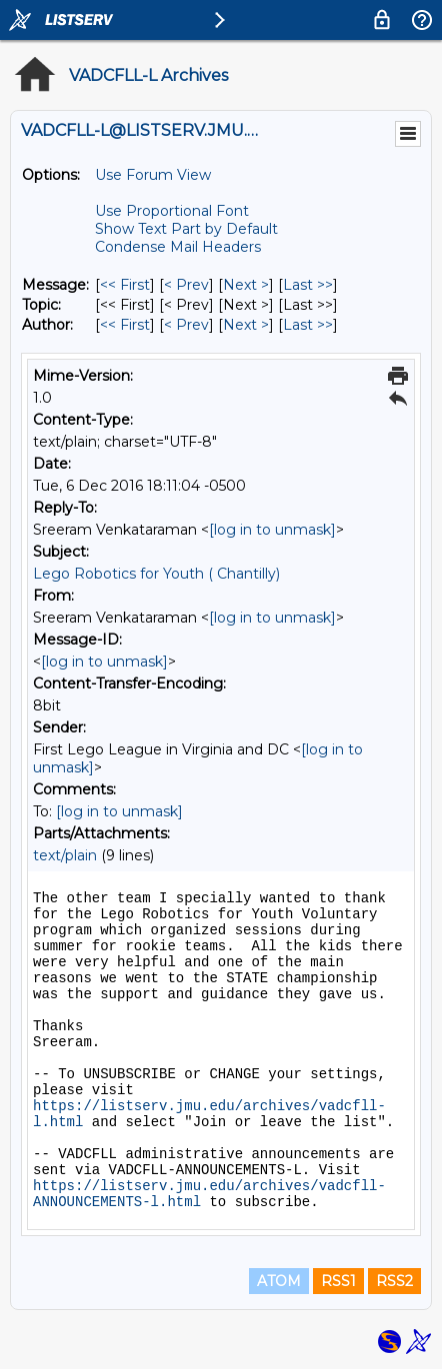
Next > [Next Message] (246, 285)
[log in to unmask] (272, 530)
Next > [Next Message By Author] (246, 325)
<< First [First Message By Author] (125, 325)
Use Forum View (153, 175)
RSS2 (394, 1281)
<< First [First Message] (125, 285)
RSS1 (338, 1281)
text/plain (65, 855)
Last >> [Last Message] (308, 285)
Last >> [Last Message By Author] (308, 325)
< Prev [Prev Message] (186, 285)
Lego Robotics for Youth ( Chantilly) (156, 574)
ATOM (279, 1281)
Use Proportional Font (172, 211)
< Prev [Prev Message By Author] (186, 325)
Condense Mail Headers (178, 247)
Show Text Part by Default (186, 229)
